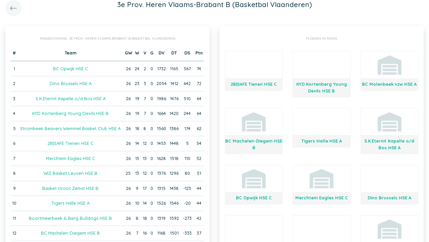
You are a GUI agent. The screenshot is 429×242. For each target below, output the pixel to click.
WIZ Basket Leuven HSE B (71, 173)
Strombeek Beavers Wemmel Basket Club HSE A (70, 128)
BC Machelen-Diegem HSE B (70, 233)
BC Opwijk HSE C (70, 68)
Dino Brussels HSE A (70, 83)
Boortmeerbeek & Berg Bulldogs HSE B (70, 218)
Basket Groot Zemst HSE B (70, 188)
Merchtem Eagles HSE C (70, 158)
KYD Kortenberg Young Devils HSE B (70, 113)
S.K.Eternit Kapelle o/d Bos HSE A (71, 98)
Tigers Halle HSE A (70, 203)
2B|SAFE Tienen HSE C (71, 143)
